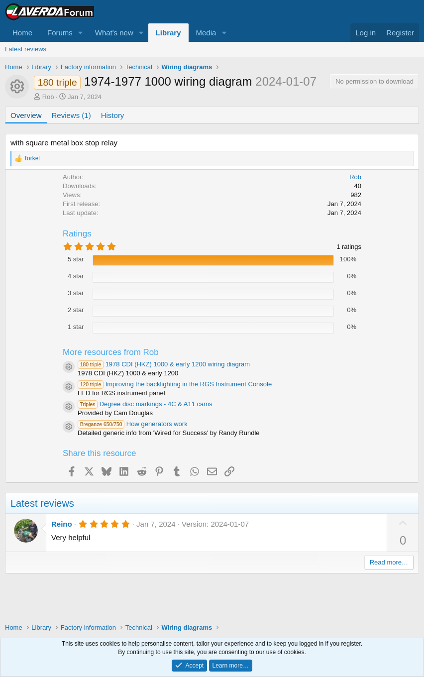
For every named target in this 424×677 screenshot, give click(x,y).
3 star (76, 293)
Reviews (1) (71, 115)
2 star (76, 310)
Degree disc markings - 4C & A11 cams (145, 404)
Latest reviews (25, 49)
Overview (26, 115)
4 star (76, 276)
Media (206, 32)
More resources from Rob (111, 352)
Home (22, 32)
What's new (114, 32)
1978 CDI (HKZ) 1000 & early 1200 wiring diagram (164, 364)
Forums (60, 32)
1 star (76, 327)
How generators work (133, 424)
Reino (61, 524)
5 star (76, 259)
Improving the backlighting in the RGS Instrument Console (175, 384)
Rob (48, 97)
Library (168, 32)
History (112, 115)
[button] (81, 32)
